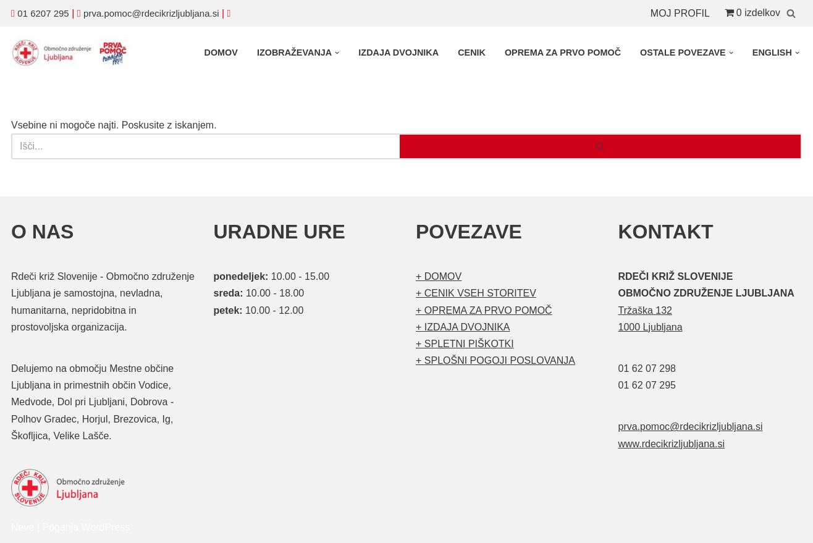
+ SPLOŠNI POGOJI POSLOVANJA (495, 360)
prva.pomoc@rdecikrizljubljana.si (151, 13)
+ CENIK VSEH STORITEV (476, 293)
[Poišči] (791, 13)
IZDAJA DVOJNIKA (398, 52)
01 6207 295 (43, 13)
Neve (22, 527)
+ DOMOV (438, 276)
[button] (337, 53)
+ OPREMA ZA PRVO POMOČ (484, 310)
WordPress (106, 527)
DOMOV (220, 52)
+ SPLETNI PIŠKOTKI (465, 344)
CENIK (472, 52)
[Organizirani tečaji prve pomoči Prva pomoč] (73, 53)
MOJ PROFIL (680, 13)
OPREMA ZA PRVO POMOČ (563, 52)
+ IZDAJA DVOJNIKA (463, 327)
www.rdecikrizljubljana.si (671, 444)
